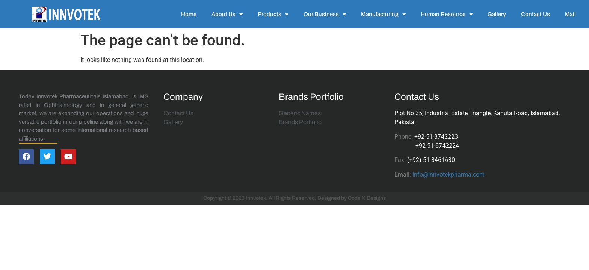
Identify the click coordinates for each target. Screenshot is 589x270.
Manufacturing (383, 14)
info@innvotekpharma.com (448, 174)
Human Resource (447, 14)
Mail (570, 14)
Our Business (325, 14)
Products (273, 14)
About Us (227, 14)
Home (188, 14)
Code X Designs (367, 198)
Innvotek (256, 198)
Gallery (497, 14)
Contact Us (535, 14)
